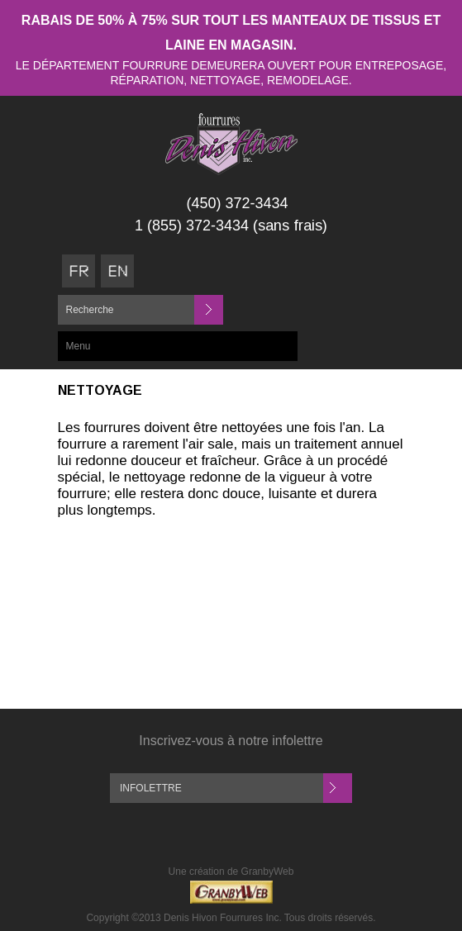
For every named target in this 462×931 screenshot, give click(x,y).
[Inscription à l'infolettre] (216, 788)
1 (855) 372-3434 (192, 225)
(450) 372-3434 (237, 203)
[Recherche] (139, 310)
